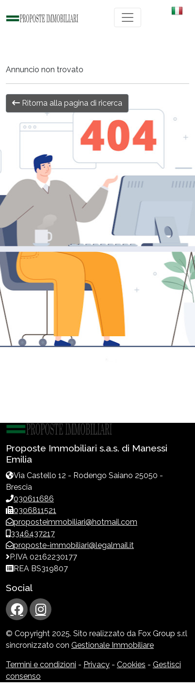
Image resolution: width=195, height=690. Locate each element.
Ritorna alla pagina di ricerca (67, 103)
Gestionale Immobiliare (112, 645)
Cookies (131, 664)
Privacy (96, 664)
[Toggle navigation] (127, 17)
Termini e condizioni (41, 664)
